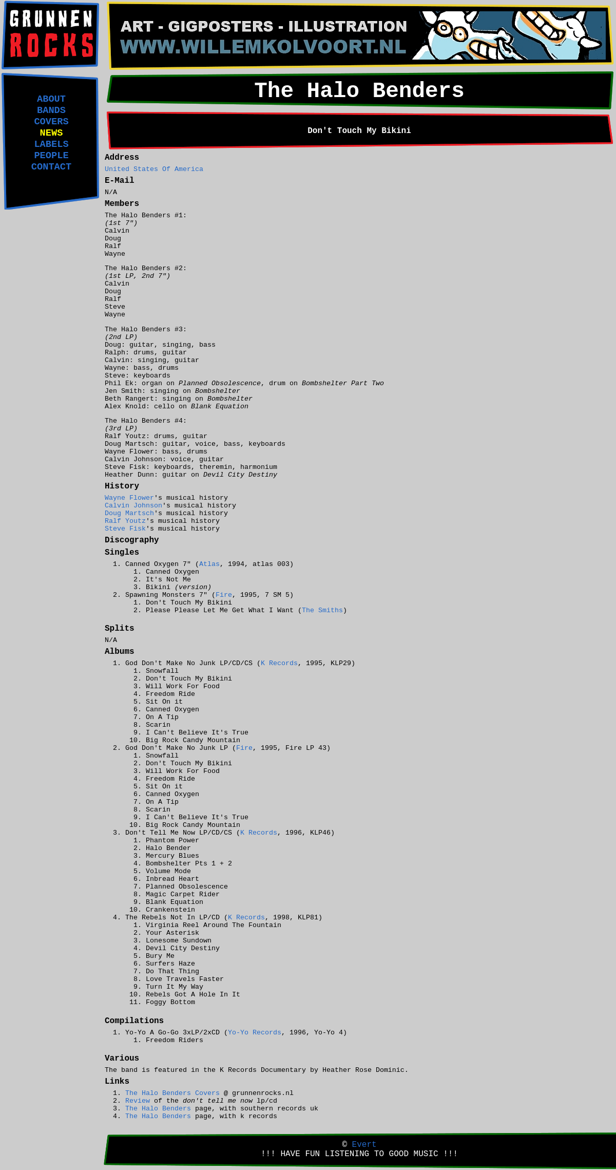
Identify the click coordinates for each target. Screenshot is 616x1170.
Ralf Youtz (125, 521)
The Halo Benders (158, 1108)
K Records (279, 663)
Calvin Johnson (133, 505)
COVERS (51, 121)
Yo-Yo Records (254, 1032)
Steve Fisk (125, 529)
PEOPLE (51, 155)
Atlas (209, 564)
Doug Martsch (129, 513)
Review (137, 1101)
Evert (364, 1144)
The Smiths (322, 610)
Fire (224, 595)
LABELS (51, 144)
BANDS (51, 110)
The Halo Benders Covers (172, 1093)
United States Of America (154, 169)
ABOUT (51, 99)
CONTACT (51, 167)
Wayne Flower (129, 498)
